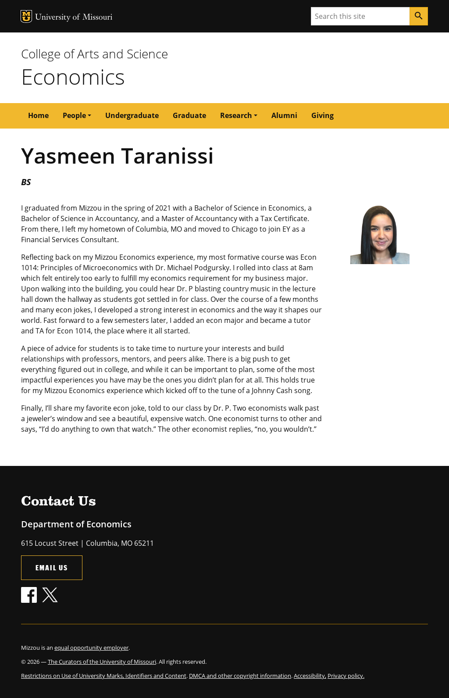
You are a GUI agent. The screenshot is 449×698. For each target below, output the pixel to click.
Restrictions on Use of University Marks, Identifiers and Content (103, 676)
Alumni (284, 115)
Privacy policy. (346, 676)
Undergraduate (132, 115)
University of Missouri (74, 17)
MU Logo (26, 16)
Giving (322, 115)
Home (38, 115)
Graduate (189, 115)
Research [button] (236, 115)
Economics (73, 76)
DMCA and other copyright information (240, 676)
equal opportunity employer (91, 647)
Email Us (52, 567)
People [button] (74, 115)
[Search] (419, 16)
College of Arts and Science (94, 53)
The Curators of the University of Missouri (102, 662)
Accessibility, (310, 676)
